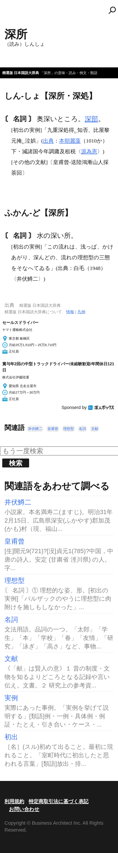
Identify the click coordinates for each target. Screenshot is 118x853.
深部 (91, 118)
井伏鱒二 (35, 429)
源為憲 (89, 151)
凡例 (81, 312)
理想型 (68, 429)
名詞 (82, 429)
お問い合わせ (24, 809)
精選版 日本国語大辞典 (20, 73)
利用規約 (14, 801)
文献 (94, 429)
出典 (48, 141)
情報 (70, 312)
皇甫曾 (52, 429)
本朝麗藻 (70, 141)
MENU (11, 12)
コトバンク (61, 10)
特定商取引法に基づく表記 (58, 801)
